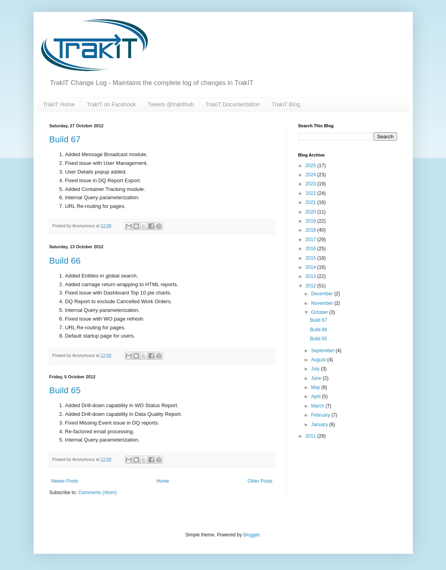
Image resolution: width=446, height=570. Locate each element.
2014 (311, 267)
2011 (311, 436)
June (316, 378)
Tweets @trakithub (171, 104)
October (320, 312)
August (319, 359)
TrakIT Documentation (232, 104)
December (322, 293)
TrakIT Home (59, 104)
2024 (311, 174)
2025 (311, 165)
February (321, 415)
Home (162, 481)
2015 (311, 258)
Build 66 (65, 261)
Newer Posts (64, 481)
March (318, 406)
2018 (311, 230)
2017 (311, 239)
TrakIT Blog (286, 104)
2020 (311, 212)
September (323, 350)
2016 (311, 248)
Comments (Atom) (97, 492)
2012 (311, 286)
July (316, 369)
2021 (311, 202)
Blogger (251, 535)
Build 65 (65, 390)
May (316, 387)
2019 (311, 221)
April (316, 396)
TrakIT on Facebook (111, 104)
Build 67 (65, 139)
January (320, 424)
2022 (311, 193)
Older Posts (260, 481)
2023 (311, 184)
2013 (311, 276)
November (322, 303)
